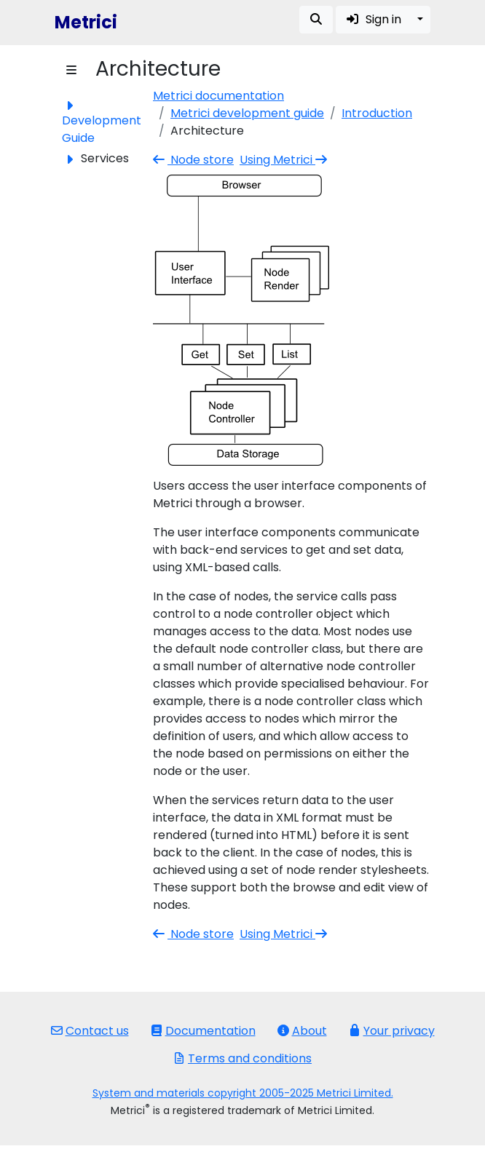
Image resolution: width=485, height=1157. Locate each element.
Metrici (86, 22)
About (302, 1030)
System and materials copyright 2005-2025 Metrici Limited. (242, 1093)
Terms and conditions (242, 1058)
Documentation (203, 1030)
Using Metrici (285, 159)
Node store (193, 159)
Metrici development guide (247, 113)
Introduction (377, 113)
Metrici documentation (218, 95)
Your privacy (392, 1030)
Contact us (90, 1030)
